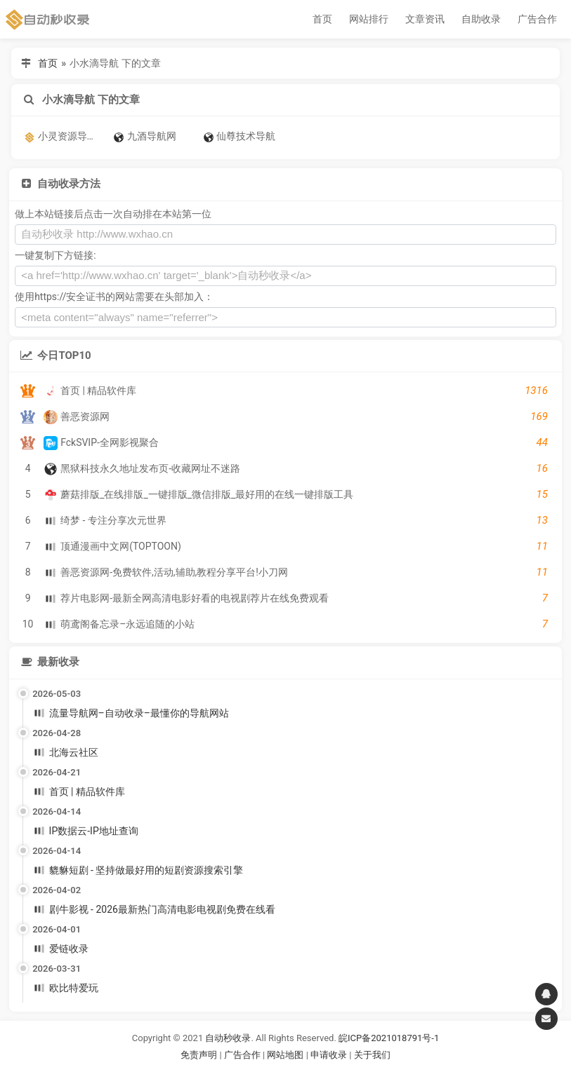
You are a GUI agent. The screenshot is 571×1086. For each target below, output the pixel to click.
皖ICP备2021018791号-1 (389, 1038)
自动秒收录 (228, 1038)
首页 (322, 19)
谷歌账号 (257, 1072)
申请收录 (328, 1055)
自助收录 (481, 19)
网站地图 (286, 1055)
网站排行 (368, 19)
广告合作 (537, 19)
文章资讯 (425, 19)
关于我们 (372, 1055)
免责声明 (199, 1055)
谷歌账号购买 (304, 1072)
